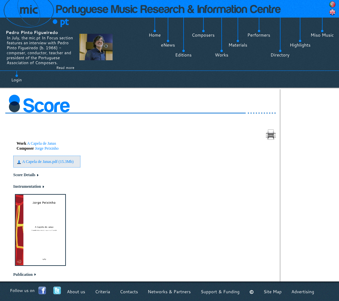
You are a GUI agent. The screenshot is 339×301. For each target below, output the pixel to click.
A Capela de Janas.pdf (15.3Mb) (47, 161)
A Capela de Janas (41, 143)
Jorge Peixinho (47, 148)
